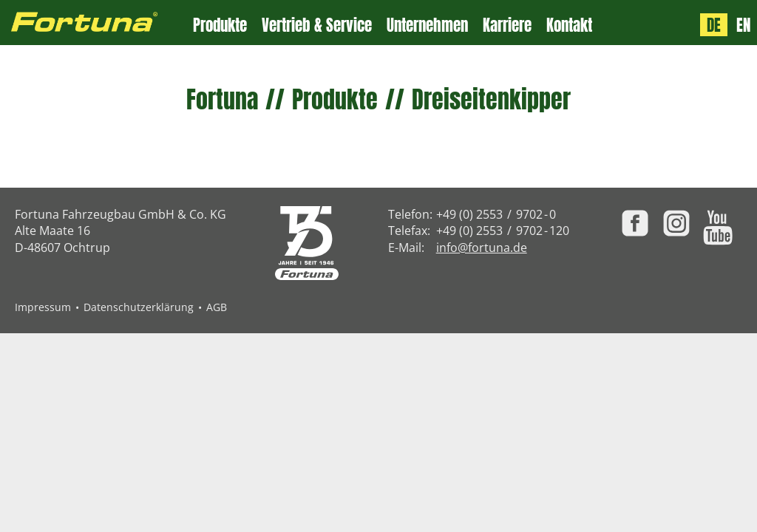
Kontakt (569, 25)
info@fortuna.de (481, 247)
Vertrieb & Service (317, 25)
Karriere (507, 25)
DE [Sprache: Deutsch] (714, 24)
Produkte (220, 25)
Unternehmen (427, 25)
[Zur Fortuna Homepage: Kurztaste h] (96, 22)
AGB (216, 307)
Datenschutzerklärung (139, 307)
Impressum (43, 307)
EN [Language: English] (743, 24)
